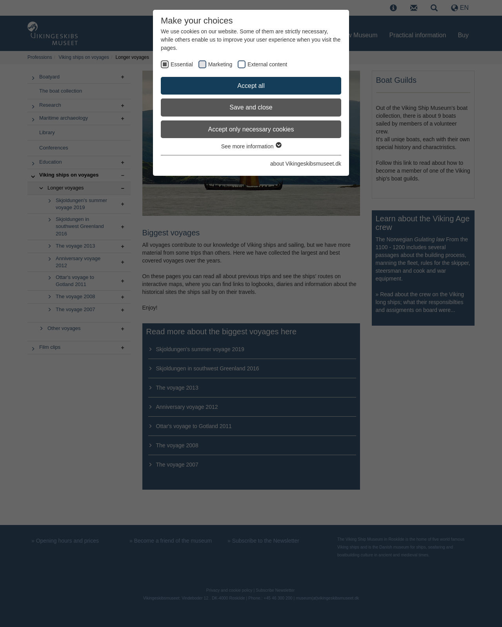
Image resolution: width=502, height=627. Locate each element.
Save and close (250, 107)
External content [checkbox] (267, 64)
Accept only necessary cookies (251, 129)
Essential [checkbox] (182, 64)
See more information (251, 146)
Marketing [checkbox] (220, 64)
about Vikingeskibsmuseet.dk (305, 163)
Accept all (250, 85)
